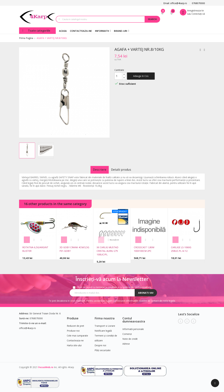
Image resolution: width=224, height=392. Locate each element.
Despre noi (100, 343)
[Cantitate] (118, 76)
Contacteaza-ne (75, 339)
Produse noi (73, 329)
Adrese (126, 342)
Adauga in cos (141, 76)
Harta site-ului (74, 343)
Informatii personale (133, 327)
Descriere (97, 169)
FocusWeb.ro (45, 365)
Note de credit (130, 337)
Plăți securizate (103, 348)
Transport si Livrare (105, 324)
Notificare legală (103, 329)
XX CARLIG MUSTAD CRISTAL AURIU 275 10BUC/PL (107, 251)
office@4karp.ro (27, 326)
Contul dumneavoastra (133, 318)
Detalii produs (124, 169)
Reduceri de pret (75, 324)
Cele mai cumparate (77, 334)
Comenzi (127, 332)
